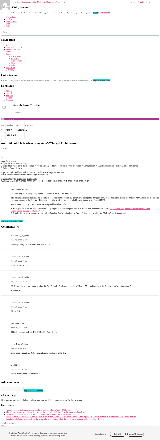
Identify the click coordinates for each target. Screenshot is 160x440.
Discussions (11, 17)
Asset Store (137, 2)
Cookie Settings (100, 434)
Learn (53, 2)
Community (60, 2)
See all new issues (8, 424)
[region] (80, 433)
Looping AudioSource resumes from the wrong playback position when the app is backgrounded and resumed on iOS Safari (55, 420)
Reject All (117, 434)
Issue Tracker (11, 21)
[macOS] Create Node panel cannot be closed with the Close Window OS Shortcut (39, 411)
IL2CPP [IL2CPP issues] (4, 148)
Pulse (8, 26)
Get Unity (146, 2)
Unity (19, 2)
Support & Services (29, 2)
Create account (104, 13)
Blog (8, 24)
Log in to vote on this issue (12, 221)
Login (95, 13)
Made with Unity (44, 2)
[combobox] (80, 32)
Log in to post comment (36, 391)
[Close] (149, 434)
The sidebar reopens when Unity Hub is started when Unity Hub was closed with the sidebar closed (46, 413)
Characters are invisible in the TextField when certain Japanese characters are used (39, 415)
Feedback (10, 19)
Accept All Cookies (136, 434)
